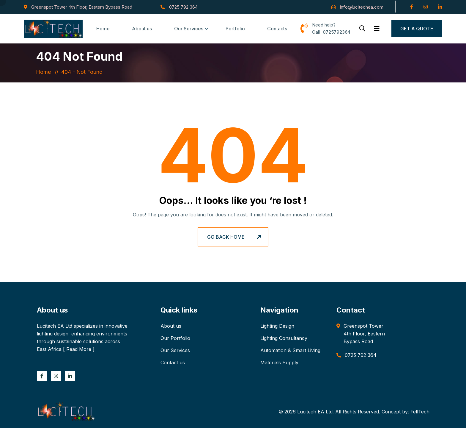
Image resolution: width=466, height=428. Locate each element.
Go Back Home (235, 237)
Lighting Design (277, 326)
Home (103, 29)
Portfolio (235, 29)
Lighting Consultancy (283, 338)
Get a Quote (416, 29)
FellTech (419, 412)
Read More (78, 349)
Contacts (277, 29)
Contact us (172, 362)
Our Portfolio (175, 338)
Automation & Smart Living (290, 350)
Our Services (188, 29)
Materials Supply (279, 362)
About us (142, 29)
